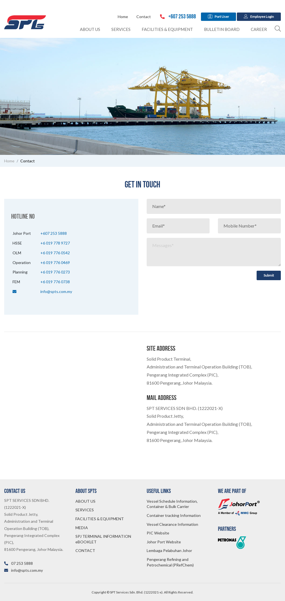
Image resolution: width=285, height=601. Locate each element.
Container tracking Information (174, 515)
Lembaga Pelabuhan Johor (169, 550)
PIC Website (158, 533)
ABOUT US (85, 501)
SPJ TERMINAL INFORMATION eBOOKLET (103, 539)
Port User (218, 16)
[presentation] (189, 281)
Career (259, 29)
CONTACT (85, 550)
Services (121, 29)
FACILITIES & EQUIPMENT (99, 518)
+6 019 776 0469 (55, 262)
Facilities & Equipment (167, 29)
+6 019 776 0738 (55, 281)
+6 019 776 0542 (55, 252)
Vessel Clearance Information (172, 524)
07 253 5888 (22, 563)
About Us (90, 29)
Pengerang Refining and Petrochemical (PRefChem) (170, 562)
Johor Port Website (164, 541)
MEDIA (81, 527)
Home (123, 16)
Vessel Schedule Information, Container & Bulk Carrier (172, 504)
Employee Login (259, 16)
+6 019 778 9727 (55, 243)
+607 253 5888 (178, 16)
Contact (143, 16)
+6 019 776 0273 (55, 272)
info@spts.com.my (56, 291)
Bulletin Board (222, 29)
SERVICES (84, 509)
